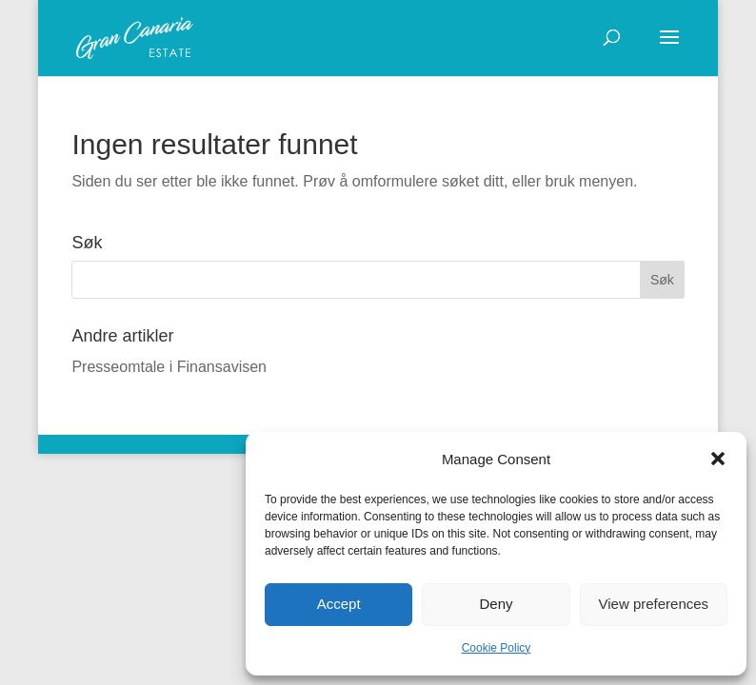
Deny (495, 604)
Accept (339, 604)
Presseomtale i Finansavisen (169, 367)
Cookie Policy (496, 648)
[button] (717, 458)
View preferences (654, 604)
